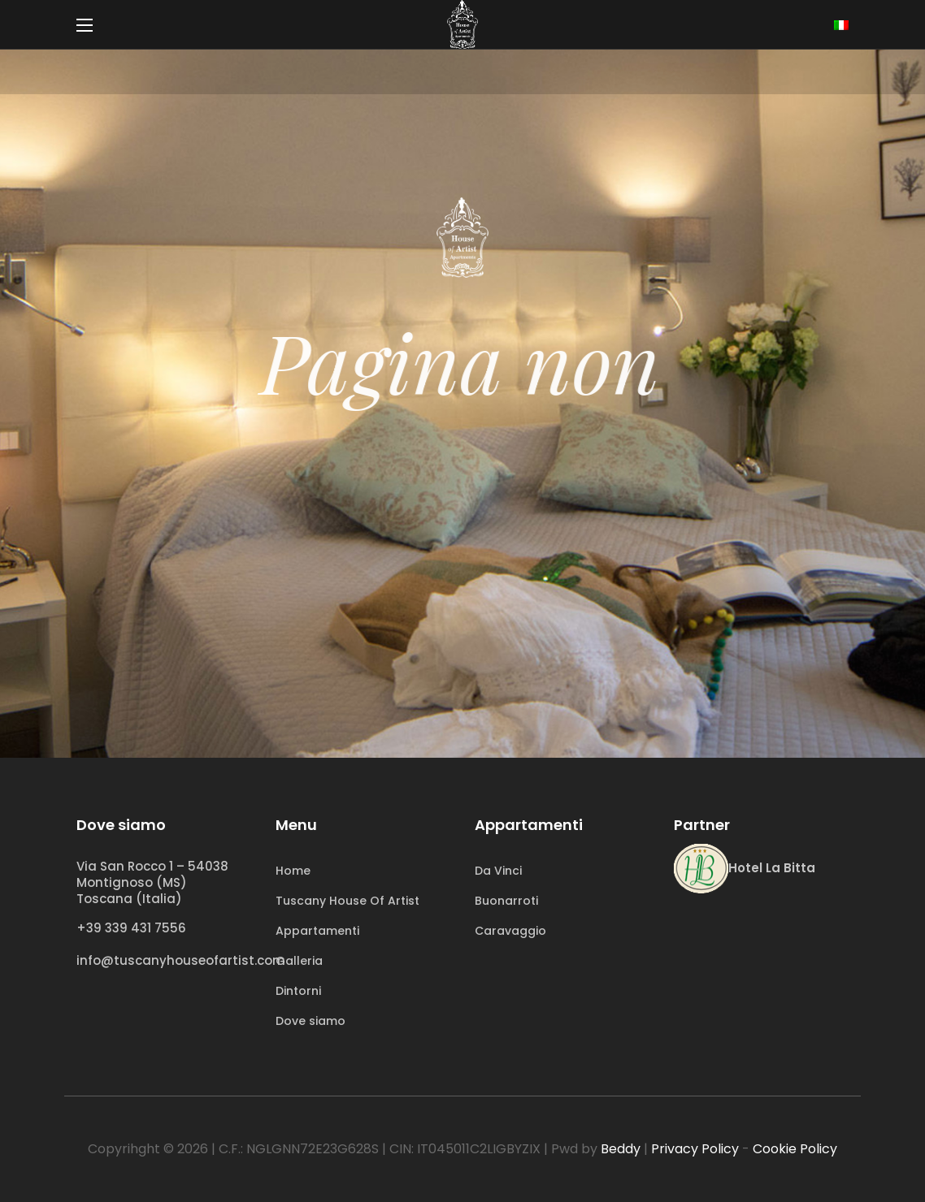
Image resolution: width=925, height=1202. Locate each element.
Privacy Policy (695, 1148)
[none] (841, 25)
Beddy (621, 1148)
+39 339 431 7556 (131, 927)
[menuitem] (841, 25)
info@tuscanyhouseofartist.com (180, 960)
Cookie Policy (795, 1148)
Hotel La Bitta (771, 867)
